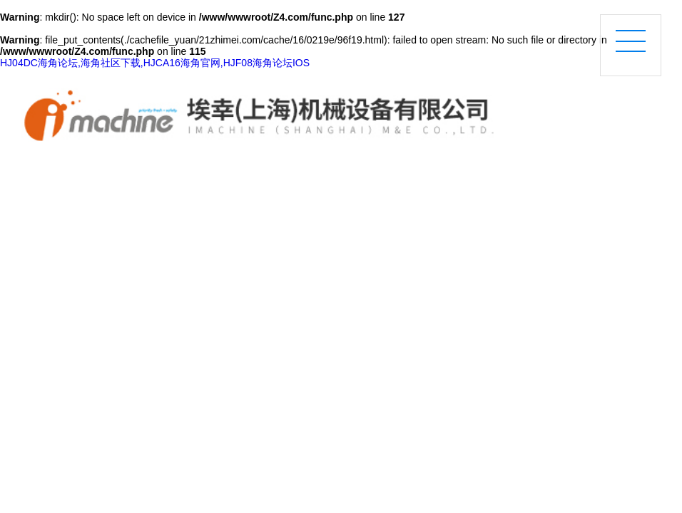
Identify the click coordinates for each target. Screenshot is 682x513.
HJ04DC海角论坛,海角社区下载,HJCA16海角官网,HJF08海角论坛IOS (155, 62)
